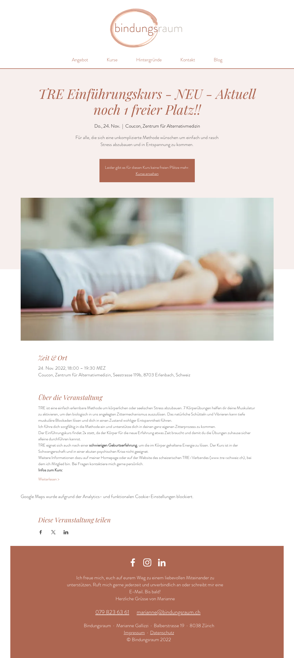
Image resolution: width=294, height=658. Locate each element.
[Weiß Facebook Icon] (132, 562)
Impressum (134, 632)
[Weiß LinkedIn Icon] (161, 562)
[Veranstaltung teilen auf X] (53, 532)
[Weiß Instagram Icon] (147, 562)
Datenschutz (162, 632)
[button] (149, 59)
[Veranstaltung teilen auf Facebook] (40, 532)
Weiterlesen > (48, 479)
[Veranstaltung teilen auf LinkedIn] (66, 532)
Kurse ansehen (147, 174)
